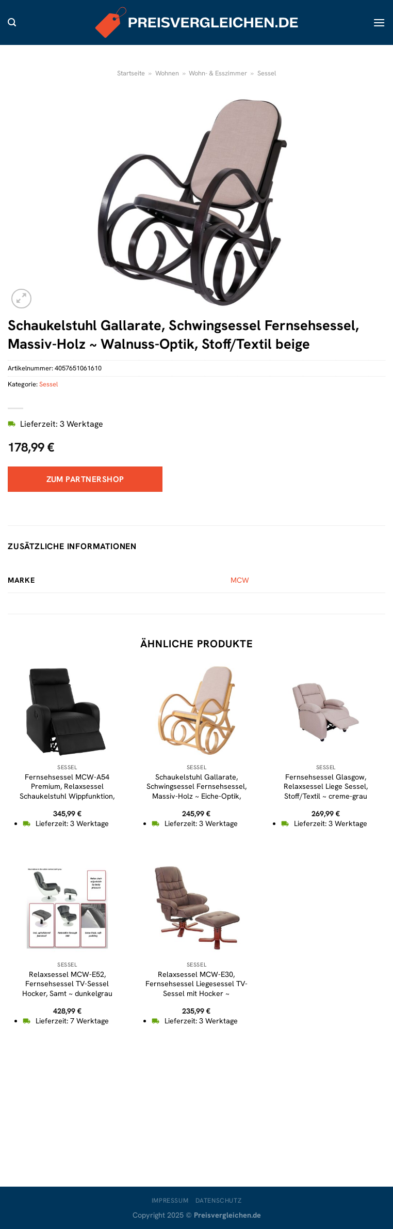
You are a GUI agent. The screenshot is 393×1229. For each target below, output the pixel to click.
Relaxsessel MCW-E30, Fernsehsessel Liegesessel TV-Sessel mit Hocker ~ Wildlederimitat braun (196, 989)
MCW (240, 580)
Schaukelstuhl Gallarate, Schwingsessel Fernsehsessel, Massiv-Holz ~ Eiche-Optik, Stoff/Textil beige (196, 791)
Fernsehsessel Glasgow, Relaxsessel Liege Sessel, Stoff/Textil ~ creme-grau (326, 786)
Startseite (131, 73)
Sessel (266, 73)
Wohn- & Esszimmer (218, 73)
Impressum (170, 1200)
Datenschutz (218, 1200)
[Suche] (12, 22)
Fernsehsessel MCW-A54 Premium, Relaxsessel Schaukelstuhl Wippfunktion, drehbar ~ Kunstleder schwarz (67, 791)
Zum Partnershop (85, 479)
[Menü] (379, 22)
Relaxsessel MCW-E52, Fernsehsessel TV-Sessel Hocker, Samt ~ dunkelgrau (67, 984)
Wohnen (167, 73)
